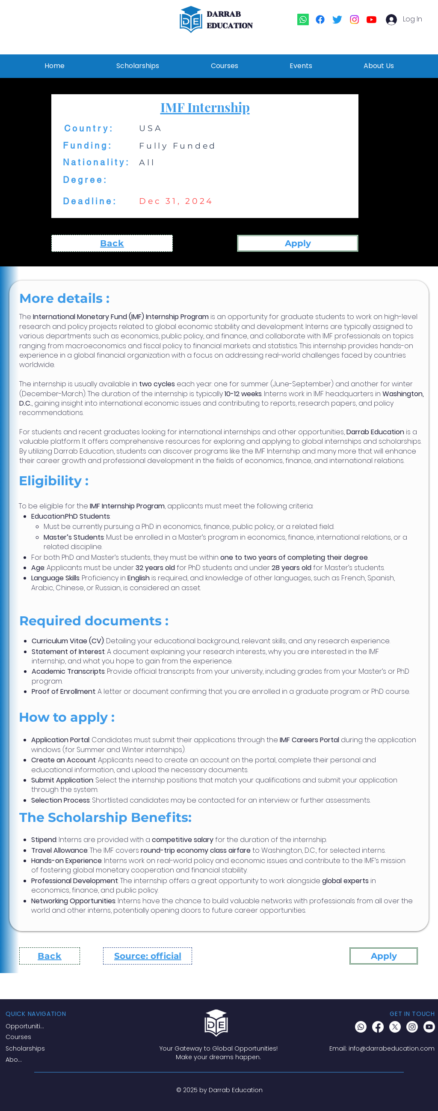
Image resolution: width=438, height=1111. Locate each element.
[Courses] (28, 1037)
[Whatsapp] (303, 19)
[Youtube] (371, 19)
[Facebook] (320, 19)
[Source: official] (147, 956)
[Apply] (297, 243)
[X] (395, 1027)
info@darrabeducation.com (392, 1048)
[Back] (112, 243)
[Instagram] (354, 19)
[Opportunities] (26, 1026)
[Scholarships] (28, 1048)
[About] (15, 1059)
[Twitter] (337, 19)
